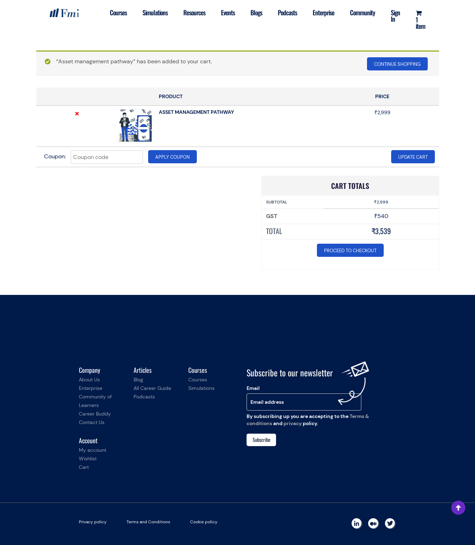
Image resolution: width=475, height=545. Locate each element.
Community (362, 12)
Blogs (256, 12)
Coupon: (55, 156)
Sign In (395, 15)
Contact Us (91, 422)
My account (92, 450)
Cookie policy (203, 522)
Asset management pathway (196, 112)
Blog (138, 379)
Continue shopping (397, 64)
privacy (293, 423)
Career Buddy (95, 414)
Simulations (155, 12)
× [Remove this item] (77, 113)
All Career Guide (152, 388)
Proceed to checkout (350, 251)
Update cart (413, 157)
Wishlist (88, 458)
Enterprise (323, 12)
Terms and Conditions (148, 522)
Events (228, 12)
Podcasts (287, 12)
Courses (118, 12)
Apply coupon (172, 157)
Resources (194, 12)
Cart (84, 467)
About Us (89, 379)
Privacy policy (93, 522)
